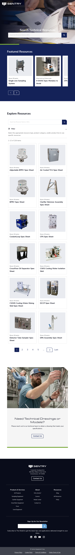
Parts (17, 506)
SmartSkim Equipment (17, 503)
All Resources (57, 496)
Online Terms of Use (54, 552)
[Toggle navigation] (70, 4)
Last (56, 350)
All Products (17, 493)
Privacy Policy (18, 552)
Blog (57, 493)
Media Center (37, 499)
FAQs (57, 499)
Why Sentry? (37, 493)
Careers (37, 496)
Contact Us (37, 436)
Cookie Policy (28, 552)
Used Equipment (17, 509)
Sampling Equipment (17, 496)
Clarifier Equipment (17, 499)
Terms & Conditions (40, 552)
